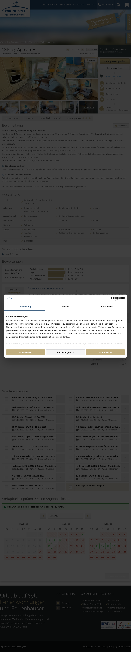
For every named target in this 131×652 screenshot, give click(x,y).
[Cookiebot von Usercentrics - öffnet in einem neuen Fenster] (113, 298)
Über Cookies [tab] (106, 306)
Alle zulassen (105, 352)
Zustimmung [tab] (24, 306)
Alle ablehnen (25, 352)
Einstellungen (65, 352)
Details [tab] (65, 306)
